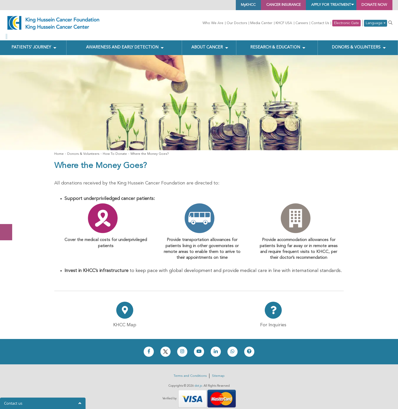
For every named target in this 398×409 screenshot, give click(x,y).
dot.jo (198, 381)
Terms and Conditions (190, 371)
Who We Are (213, 23)
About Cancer (207, 43)
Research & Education (274, 43)
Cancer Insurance (266, 5)
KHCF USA (284, 23)
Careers (301, 23)
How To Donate (115, 149)
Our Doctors (237, 23)
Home (59, 149)
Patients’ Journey (31, 43)
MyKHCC (226, 5)
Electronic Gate (346, 23)
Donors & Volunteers (355, 43)
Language (376, 23)
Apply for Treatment (322, 5)
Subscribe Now (8, 213)
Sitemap (218, 371)
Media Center (261, 23)
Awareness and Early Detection (122, 43)
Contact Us (320, 23)
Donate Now (8, 193)
